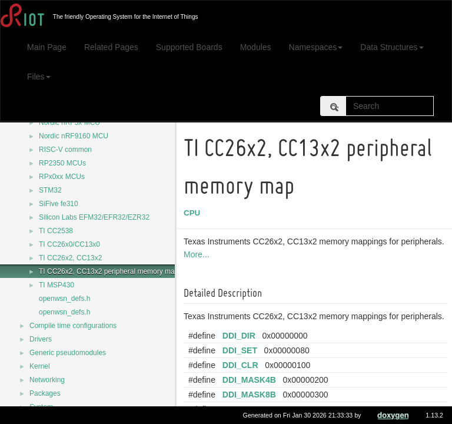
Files (39, 76)
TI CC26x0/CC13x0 (69, 244)
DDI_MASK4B (251, 380)
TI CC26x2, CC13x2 (70, 258)
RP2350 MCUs (62, 163)
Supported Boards (189, 47)
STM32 (50, 190)
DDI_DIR (240, 335)
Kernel (39, 366)
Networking (47, 380)
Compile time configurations (73, 326)
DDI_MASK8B (251, 394)
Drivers (40, 339)
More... (198, 254)
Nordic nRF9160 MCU (73, 136)
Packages (45, 393)
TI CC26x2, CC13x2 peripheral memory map (108, 271)
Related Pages (111, 47)
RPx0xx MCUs (62, 177)
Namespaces (316, 47)
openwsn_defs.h (64, 298)
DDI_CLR (242, 365)
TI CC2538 (56, 231)
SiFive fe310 (58, 204)
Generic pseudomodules (67, 353)
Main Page (47, 47)
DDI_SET (241, 350)
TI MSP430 (56, 285)
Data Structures (391, 47)
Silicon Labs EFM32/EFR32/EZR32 (94, 217)
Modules (255, 47)
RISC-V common (65, 149)
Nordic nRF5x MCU (69, 122)
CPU (193, 212)
